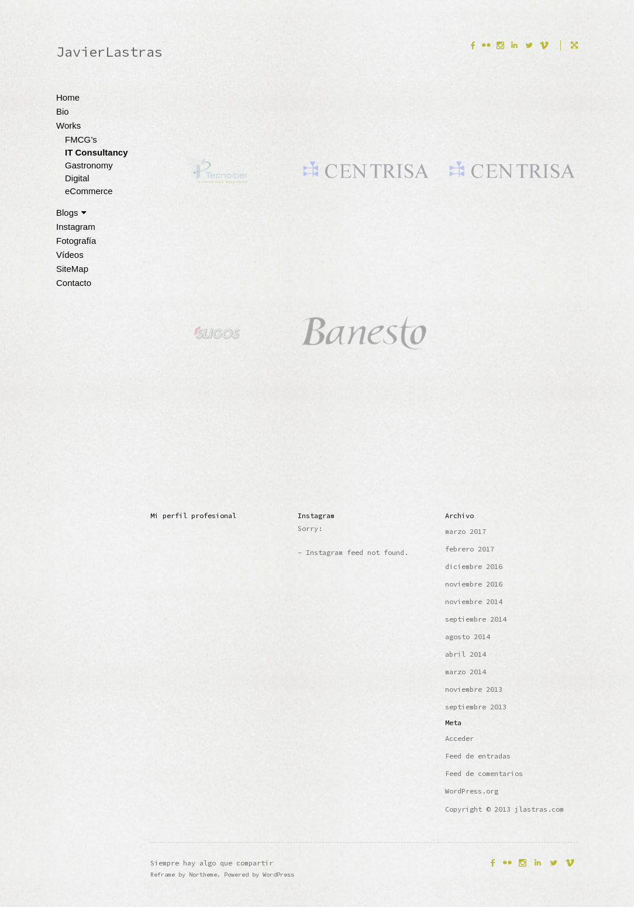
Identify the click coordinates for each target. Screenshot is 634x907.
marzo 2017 (465, 531)
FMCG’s (81, 139)
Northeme (203, 874)
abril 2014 (465, 654)
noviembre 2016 (473, 584)
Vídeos (70, 255)
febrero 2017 (469, 548)
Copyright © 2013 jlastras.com (504, 809)
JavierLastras (109, 52)
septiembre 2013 (475, 706)
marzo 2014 (465, 671)
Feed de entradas (478, 755)
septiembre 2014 (475, 619)
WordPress (278, 874)
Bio (62, 111)
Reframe (162, 874)
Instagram (75, 227)
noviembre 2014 (473, 601)
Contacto (73, 283)
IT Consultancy (96, 152)
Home (68, 97)
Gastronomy (89, 165)
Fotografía (76, 241)
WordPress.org (471, 791)
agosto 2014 (467, 636)
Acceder (459, 738)
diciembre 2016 (473, 566)
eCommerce (89, 191)
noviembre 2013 (473, 689)
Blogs (71, 213)
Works (68, 125)
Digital (77, 178)
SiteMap (72, 269)
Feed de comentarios (484, 773)
